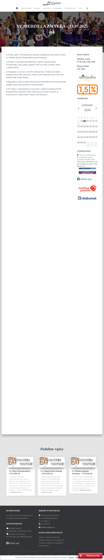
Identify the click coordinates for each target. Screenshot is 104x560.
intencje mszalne (70, 8)
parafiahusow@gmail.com (47, 527)
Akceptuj (71, 557)
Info (81, 8)
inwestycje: (46, 8)
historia (37, 8)
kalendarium (57, 8)
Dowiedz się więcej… (17, 492)
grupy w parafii (26, 8)
